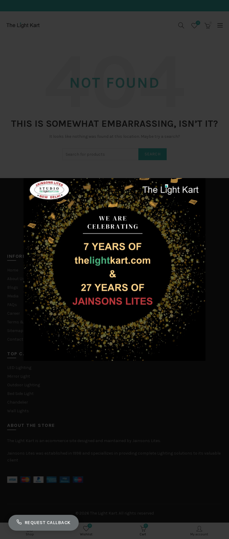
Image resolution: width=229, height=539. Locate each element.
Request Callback (45, 522)
